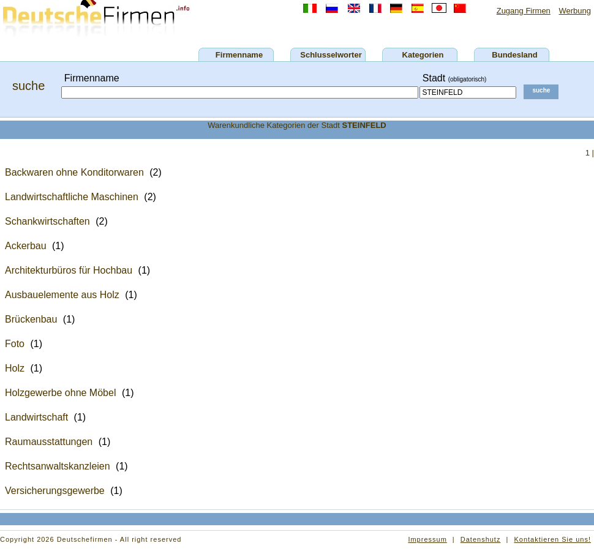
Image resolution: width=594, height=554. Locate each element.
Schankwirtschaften (47, 221)
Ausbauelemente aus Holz (62, 295)
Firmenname (239, 54)
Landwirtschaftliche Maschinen (71, 197)
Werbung (574, 10)
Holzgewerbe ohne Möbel (60, 392)
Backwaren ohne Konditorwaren (74, 172)
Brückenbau (31, 319)
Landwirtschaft (36, 417)
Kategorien (423, 54)
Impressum (427, 539)
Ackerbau (26, 246)
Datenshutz (481, 539)
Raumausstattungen (48, 441)
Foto (14, 344)
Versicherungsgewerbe (55, 490)
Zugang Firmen (524, 10)
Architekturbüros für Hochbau (68, 270)
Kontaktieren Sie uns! (552, 539)
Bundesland (514, 54)
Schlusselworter (330, 54)
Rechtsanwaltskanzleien (57, 466)
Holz (14, 368)
